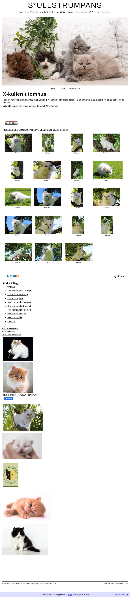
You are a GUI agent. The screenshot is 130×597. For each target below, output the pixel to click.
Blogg (62, 89)
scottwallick (121, 584)
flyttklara (11, 287)
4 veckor (11, 321)
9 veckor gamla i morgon (19, 302)
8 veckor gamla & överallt (19, 306)
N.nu (70, 595)
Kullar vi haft (74, 89)
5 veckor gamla (14, 317)
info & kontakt (121, 595)
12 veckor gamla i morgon (19, 290)
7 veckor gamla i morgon (19, 310)
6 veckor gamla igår (16, 313)
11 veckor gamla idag (17, 294)
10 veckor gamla (15, 298)
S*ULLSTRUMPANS (65, 5)
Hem (53, 89)
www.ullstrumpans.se (11, 335)
